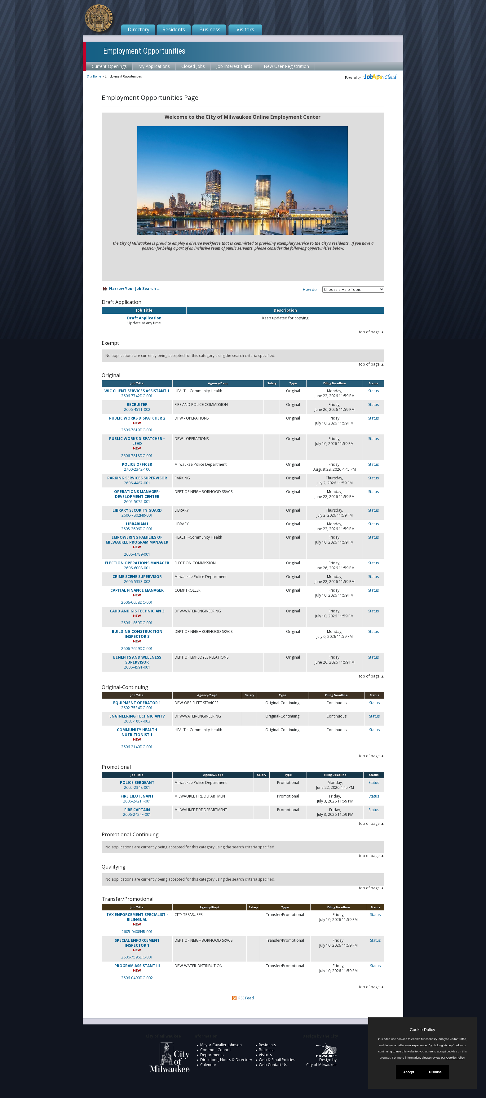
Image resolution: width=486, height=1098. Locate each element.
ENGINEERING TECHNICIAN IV (137, 716)
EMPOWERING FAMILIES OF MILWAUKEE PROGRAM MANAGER (137, 540)
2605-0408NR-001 (137, 931)
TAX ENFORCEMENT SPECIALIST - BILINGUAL (137, 917)
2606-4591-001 (137, 667)
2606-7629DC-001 (137, 648)
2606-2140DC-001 (137, 746)
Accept (408, 1072)
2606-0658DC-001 (137, 602)
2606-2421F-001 (137, 801)
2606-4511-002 (137, 409)
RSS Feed (246, 998)
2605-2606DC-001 (137, 529)
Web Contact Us (273, 1064)
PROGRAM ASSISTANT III (137, 965)
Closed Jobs (193, 66)
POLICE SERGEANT (137, 782)
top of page (369, 332)
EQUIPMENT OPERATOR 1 (137, 702)
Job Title (137, 383)
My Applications (154, 66)
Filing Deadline (334, 383)
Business (209, 29)
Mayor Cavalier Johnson (221, 1044)
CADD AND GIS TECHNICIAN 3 (137, 611)
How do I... (312, 289)
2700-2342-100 (137, 469)
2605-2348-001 (137, 787)
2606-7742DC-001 (137, 395)
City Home (94, 76)
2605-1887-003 (137, 721)
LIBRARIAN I (137, 524)
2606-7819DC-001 (137, 430)
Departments (211, 1054)
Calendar (208, 1064)
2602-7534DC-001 (137, 707)
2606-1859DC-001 (137, 622)
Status (373, 390)
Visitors (245, 29)
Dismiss (435, 1072)
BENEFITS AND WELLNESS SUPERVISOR (137, 660)
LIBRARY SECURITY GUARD (137, 510)
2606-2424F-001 (137, 814)
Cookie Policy (422, 1029)
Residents (173, 29)
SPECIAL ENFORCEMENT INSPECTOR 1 (137, 943)
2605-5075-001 (137, 501)
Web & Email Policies (277, 1059)
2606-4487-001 (137, 483)
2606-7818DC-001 (137, 455)
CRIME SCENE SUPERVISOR (137, 576)
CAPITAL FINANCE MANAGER (137, 590)
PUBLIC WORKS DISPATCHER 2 (137, 418)
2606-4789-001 (137, 554)
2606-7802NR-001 (137, 515)
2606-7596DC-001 (137, 957)
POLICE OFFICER (137, 464)
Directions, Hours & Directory (226, 1059)
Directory (138, 29)
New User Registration (286, 66)
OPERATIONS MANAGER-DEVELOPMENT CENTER (137, 494)
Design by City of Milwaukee (321, 1057)
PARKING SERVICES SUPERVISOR (137, 478)
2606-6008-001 (137, 568)
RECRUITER (137, 404)
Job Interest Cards (234, 66)
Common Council (215, 1049)
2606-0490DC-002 (137, 977)
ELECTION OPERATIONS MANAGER (137, 563)
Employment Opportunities (144, 51)
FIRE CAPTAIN (137, 809)
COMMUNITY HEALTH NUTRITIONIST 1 (137, 732)
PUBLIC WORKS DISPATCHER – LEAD (137, 441)
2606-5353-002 (137, 581)
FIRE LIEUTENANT (137, 796)
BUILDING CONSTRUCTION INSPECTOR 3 (137, 634)
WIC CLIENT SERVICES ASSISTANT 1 (137, 390)
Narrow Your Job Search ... (135, 288)
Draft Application (144, 318)
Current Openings (109, 66)
